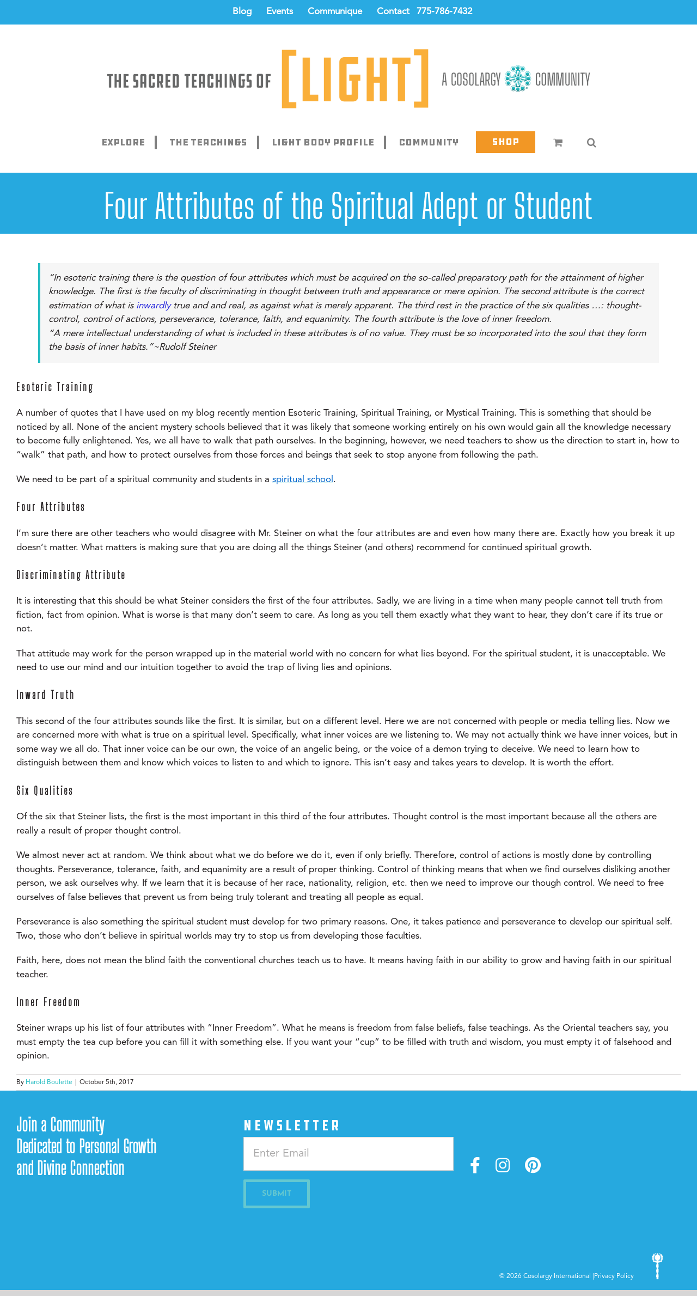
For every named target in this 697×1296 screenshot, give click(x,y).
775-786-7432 (444, 11)
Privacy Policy (614, 1276)
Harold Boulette (49, 1082)
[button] (591, 142)
